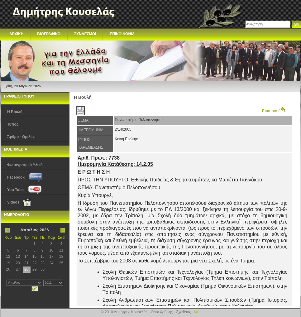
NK (196, 312)
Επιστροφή (273, 111)
